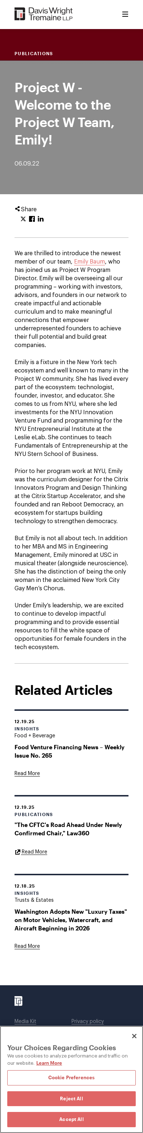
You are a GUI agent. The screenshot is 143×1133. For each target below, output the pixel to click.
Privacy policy (88, 1021)
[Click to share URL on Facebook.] (32, 219)
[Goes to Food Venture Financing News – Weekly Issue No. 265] (27, 774)
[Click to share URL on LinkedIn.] (41, 219)
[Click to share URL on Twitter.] (23, 219)
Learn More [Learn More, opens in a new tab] (49, 1063)
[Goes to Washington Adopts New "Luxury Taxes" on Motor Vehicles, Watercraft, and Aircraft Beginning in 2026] (27, 946)
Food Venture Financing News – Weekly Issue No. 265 (69, 751)
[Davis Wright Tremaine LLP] (44, 14)
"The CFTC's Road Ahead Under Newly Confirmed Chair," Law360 (68, 828)
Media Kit (25, 1021)
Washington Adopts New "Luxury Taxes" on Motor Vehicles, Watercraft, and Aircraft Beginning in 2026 (71, 920)
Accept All (71, 1119)
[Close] (134, 1036)
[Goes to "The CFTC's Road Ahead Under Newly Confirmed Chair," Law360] (31, 851)
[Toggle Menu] (125, 14)
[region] (71, 1079)
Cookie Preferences (71, 1077)
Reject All (71, 1098)
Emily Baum (89, 262)
